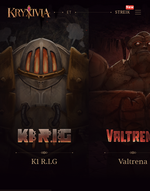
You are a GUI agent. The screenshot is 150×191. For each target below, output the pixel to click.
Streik (122, 12)
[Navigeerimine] (138, 12)
